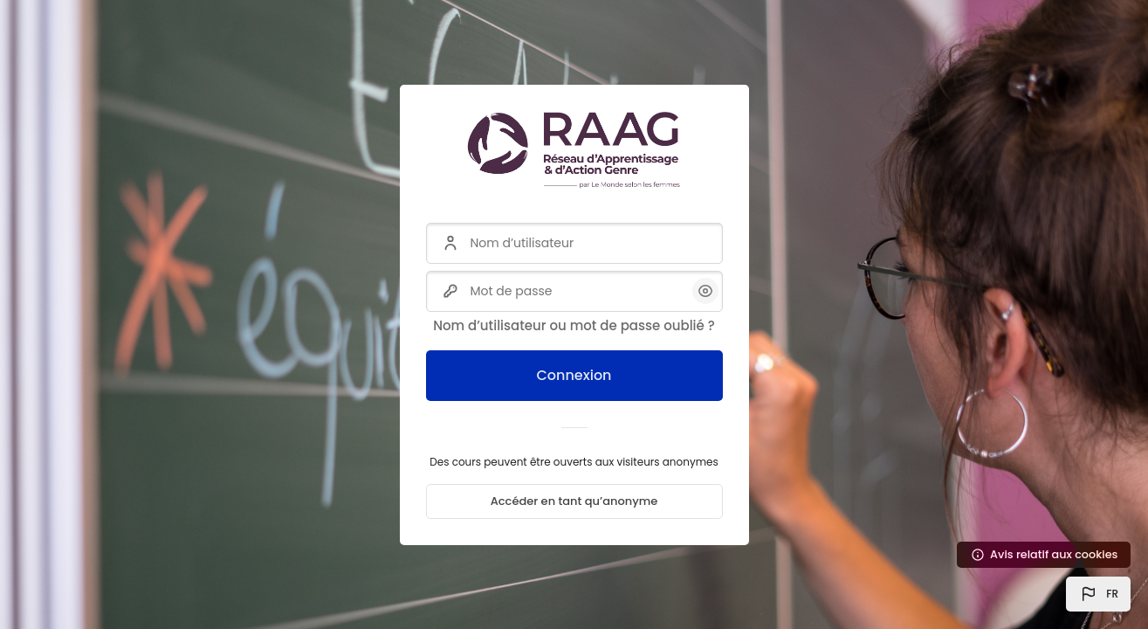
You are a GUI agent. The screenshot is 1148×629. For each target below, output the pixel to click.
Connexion (573, 375)
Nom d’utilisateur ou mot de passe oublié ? (574, 325)
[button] (1098, 594)
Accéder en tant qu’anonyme (574, 501)
